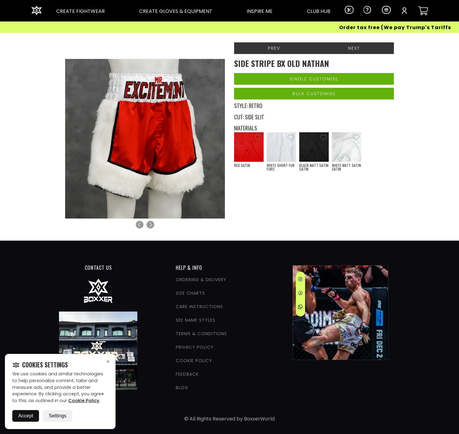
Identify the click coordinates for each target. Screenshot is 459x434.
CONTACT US (98, 267)
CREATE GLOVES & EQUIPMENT (175, 11)
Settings (57, 415)
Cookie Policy (83, 400)
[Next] (150, 225)
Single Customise (314, 79)
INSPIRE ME (260, 11)
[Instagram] (300, 280)
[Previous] (139, 225)
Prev (274, 48)
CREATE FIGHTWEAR (80, 11)
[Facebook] (300, 294)
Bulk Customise (314, 94)
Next (354, 48)
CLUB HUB (318, 11)
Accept (25, 415)
